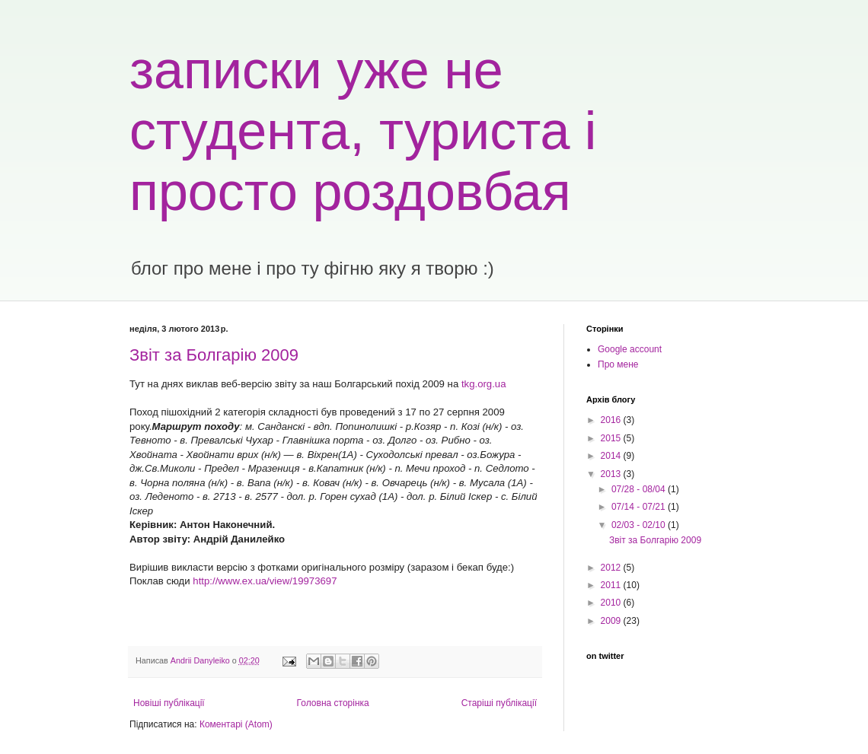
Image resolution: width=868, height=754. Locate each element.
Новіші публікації (169, 703)
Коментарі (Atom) (236, 724)
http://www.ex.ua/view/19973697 (265, 581)
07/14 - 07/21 (639, 506)
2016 (612, 420)
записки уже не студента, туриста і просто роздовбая (362, 130)
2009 (612, 621)
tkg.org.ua (483, 384)
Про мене (618, 364)
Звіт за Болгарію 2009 (213, 354)
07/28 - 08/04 (639, 489)
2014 (612, 455)
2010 (612, 602)
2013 (612, 474)
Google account (630, 349)
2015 (612, 438)
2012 (612, 567)
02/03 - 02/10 (639, 525)
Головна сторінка (333, 703)
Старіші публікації (499, 703)
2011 (612, 585)
